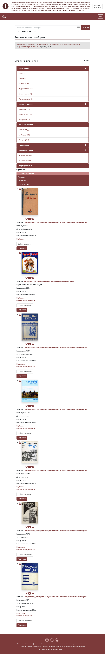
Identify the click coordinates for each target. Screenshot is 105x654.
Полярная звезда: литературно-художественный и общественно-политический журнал (55, 222)
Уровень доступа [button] (26, 150)
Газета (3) (22, 78)
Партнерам (83, 644)
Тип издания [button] (24, 145)
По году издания (24, 184)
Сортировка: (21, 170)
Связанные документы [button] (25, 300)
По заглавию (22, 181)
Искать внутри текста (27, 31)
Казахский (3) (24, 130)
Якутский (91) (24, 140)
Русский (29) (24, 135)
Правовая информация (32, 644)
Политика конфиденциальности (52, 646)
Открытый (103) (25, 155)
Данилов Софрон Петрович (28, 47)
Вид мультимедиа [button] (26, 104)
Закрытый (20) (25, 160)
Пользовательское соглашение (30, 646)
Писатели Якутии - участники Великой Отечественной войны (58, 44)
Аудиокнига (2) (24, 109)
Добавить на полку (25, 244)
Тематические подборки (25, 44)
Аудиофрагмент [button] (25, 166)
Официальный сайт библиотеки (74, 646)
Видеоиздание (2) (25, 94)
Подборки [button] (21, 239)
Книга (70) (23, 73)
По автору (21, 177)
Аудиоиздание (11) (26, 89)
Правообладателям (72, 644)
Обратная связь (46, 644)
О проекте (20, 644)
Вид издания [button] (24, 68)
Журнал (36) (24, 83)
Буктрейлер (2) (24, 119)
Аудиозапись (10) (25, 114)
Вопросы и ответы (59, 644)
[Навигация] (100, 16)
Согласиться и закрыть (98, 6)
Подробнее (22, 248)
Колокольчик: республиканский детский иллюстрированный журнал (49, 281)
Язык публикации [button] (26, 125)
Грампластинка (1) (26, 99)
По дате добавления (26, 173)
